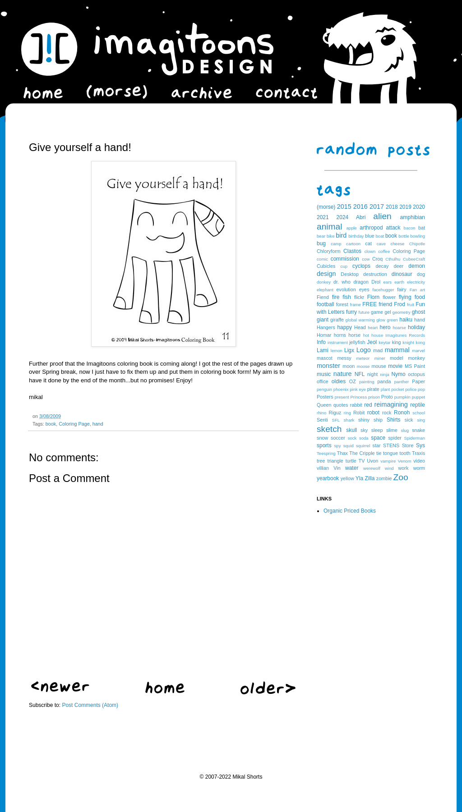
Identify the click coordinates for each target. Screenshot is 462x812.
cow (366, 259)
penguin (324, 389)
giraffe (337, 319)
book (51, 424)
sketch (329, 429)
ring (347, 412)
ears (387, 282)
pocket (397, 389)
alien (382, 216)
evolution (346, 289)
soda (364, 438)
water (351, 468)
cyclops (361, 266)
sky (364, 430)
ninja (384, 374)
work (403, 468)
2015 (344, 206)
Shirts (394, 420)
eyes (364, 289)
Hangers (326, 327)
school (418, 412)
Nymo (398, 374)
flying (405, 297)
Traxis (418, 453)
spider (394, 437)
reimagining (390, 404)
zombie (384, 478)
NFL (360, 374)
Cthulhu (392, 259)
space (378, 438)
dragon (361, 281)
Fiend (323, 297)
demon (416, 266)
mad (378, 350)
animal (329, 226)
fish (346, 297)
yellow (347, 478)
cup (344, 266)
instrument (338, 342)
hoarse (399, 327)
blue (369, 236)
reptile (417, 405)
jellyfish (357, 342)
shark (349, 419)
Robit (359, 412)
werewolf (371, 468)
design (326, 273)
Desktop (350, 274)
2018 (392, 207)
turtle (351, 460)
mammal (397, 349)
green (392, 319)
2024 (343, 217)
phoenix (341, 389)
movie (395, 366)
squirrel (363, 445)
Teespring (326, 453)
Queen (324, 405)
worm (419, 468)
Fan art (417, 289)
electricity (416, 282)
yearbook (328, 478)
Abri (360, 217)
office (322, 381)
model (396, 358)
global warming (360, 319)
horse (354, 335)
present (342, 397)
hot (366, 335)
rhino (321, 412)
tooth (405, 453)
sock (352, 438)
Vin (336, 468)
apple (351, 227)
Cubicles (326, 266)
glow (380, 319)
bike (331, 236)
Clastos (352, 251)
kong (420, 342)
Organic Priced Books (349, 511)
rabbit (356, 405)
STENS (391, 445)
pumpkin (402, 397)
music (324, 374)
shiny (364, 419)
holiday (416, 327)
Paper (418, 381)
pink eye (358, 389)
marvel (418, 350)
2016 (360, 206)
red (368, 405)
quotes (340, 405)
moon (348, 366)
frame (355, 304)
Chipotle (417, 243)
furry (351, 312)
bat (421, 227)
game (377, 312)
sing (421, 419)
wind (389, 468)
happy (344, 327)
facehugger (383, 289)
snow (322, 437)
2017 (377, 206)
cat (368, 243)
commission (345, 259)
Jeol (372, 342)
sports (324, 445)
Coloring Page (74, 424)
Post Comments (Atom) (90, 705)
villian (323, 468)
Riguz (335, 412)
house (377, 335)
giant (322, 320)
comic (322, 259)
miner (379, 358)
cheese (397, 243)
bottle (403, 236)
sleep (377, 430)
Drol (375, 281)
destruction (375, 274)
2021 (323, 217)
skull (351, 430)
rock (386, 412)
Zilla (369, 478)
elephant (325, 289)
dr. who (342, 281)
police (410, 389)
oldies (339, 381)
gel (387, 312)
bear (321, 236)
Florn (373, 297)
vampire (388, 461)
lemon (336, 350)
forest (342, 304)
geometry (402, 312)
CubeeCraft (414, 259)
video (419, 460)
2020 (419, 207)
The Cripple (361, 453)
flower (389, 297)
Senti (322, 419)
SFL (336, 419)
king (396, 342)
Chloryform (329, 251)
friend (385, 304)
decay (381, 266)
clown (370, 251)
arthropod (371, 228)
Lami (322, 350)
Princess (358, 397)
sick (409, 419)
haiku (405, 320)
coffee (384, 251)
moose (363, 366)
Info (321, 342)
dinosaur (402, 274)
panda (384, 381)
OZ (352, 381)
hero (384, 327)
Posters (325, 396)
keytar (384, 342)
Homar (324, 335)
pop (421, 389)
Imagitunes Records (405, 335)
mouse (378, 366)
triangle (335, 460)
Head (360, 327)
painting (366, 381)
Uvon (372, 460)
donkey (324, 282)
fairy (401, 289)
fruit (410, 304)
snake (418, 430)
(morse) (326, 207)
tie (378, 453)
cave (381, 243)
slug (405, 430)
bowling (417, 236)
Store (408, 445)
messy (344, 358)
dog (421, 274)
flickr (359, 297)
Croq (377, 258)
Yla (359, 478)
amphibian (412, 217)
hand (97, 424)
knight (408, 342)
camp (336, 243)
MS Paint (415, 366)
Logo (363, 349)
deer (399, 266)
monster (328, 365)
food (420, 297)
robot (373, 412)
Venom (404, 461)
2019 (405, 207)
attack (393, 228)
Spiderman (414, 438)
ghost (418, 312)
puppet (418, 397)
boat (380, 236)
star (377, 445)
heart (373, 327)
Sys (420, 445)
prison (374, 397)
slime (391, 430)
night (372, 374)
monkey (416, 358)
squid (348, 445)
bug (321, 243)
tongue (390, 453)
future (364, 312)
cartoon (353, 243)
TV (362, 460)
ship (378, 419)
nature (342, 373)
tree (321, 460)
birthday (356, 236)
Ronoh (402, 412)
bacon (410, 227)
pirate (373, 389)
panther (401, 381)
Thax (342, 453)
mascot (325, 358)
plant (385, 389)
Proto (387, 396)
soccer (338, 437)
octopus (416, 374)
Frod (399, 304)
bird (341, 235)
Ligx (349, 350)
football (325, 304)
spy (337, 445)
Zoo (400, 477)
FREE (369, 304)
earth (399, 282)
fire (336, 297)
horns (340, 335)
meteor (363, 358)
